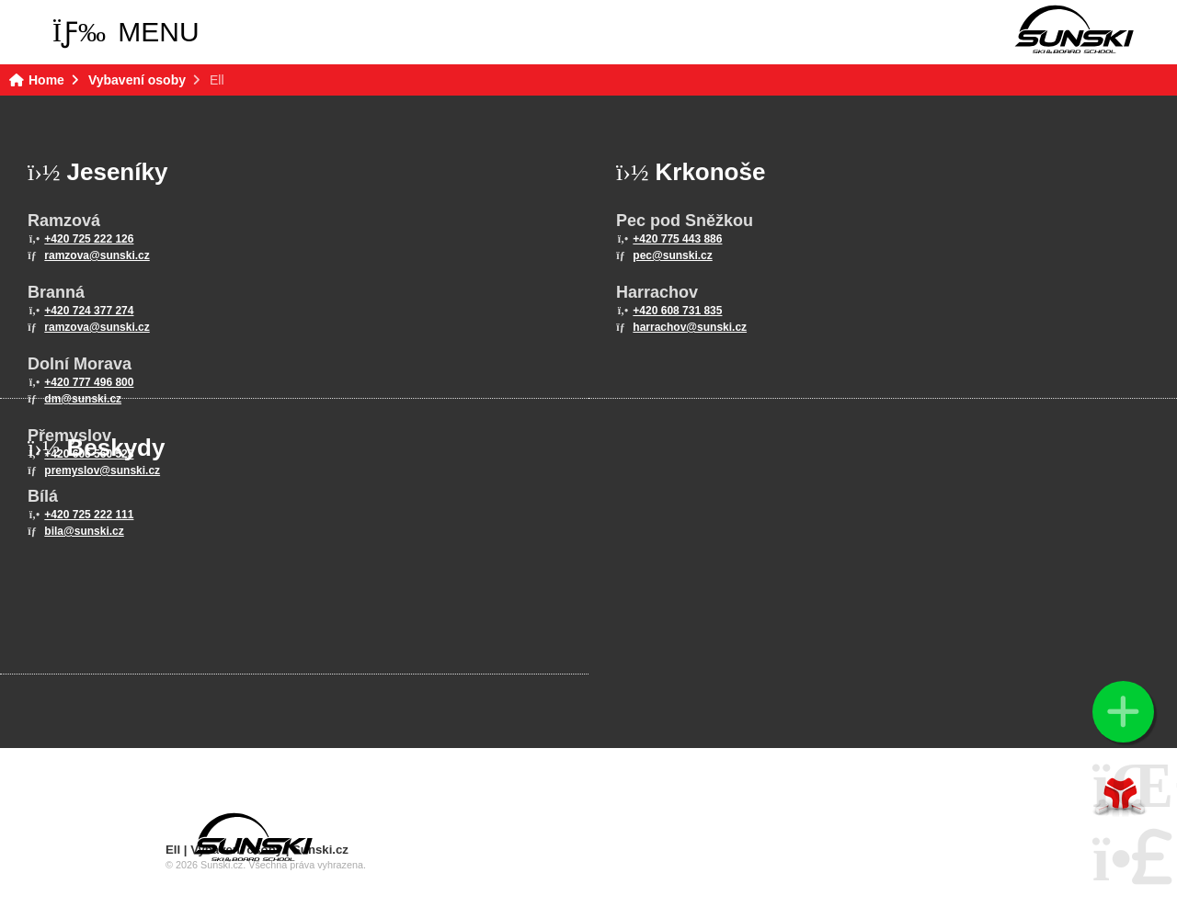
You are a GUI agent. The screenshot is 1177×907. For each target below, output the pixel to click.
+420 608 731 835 (677, 310)
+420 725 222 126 (88, 238)
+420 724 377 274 (88, 310)
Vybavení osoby (137, 80)
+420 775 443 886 (677, 238)
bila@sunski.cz (83, 531)
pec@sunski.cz (672, 255)
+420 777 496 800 (88, 382)
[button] (126, 32)
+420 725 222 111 (88, 514)
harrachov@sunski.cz (690, 327)
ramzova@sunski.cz (96, 255)
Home (1074, 29)
